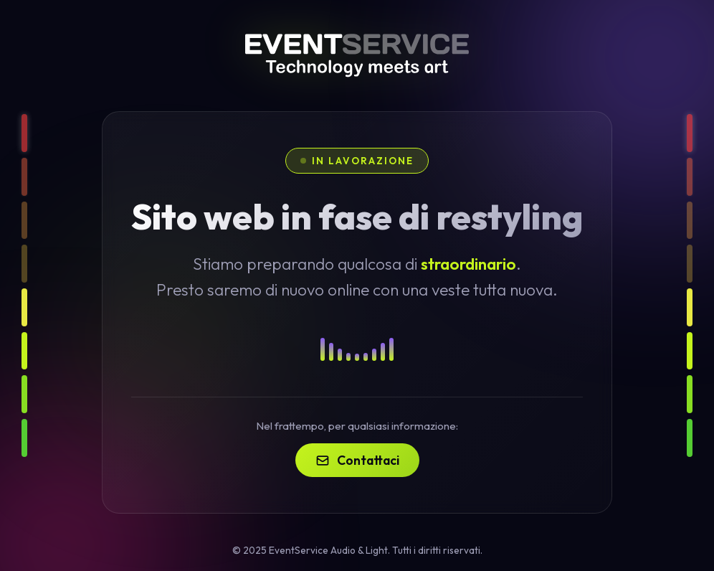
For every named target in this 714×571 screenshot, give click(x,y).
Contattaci (357, 460)
